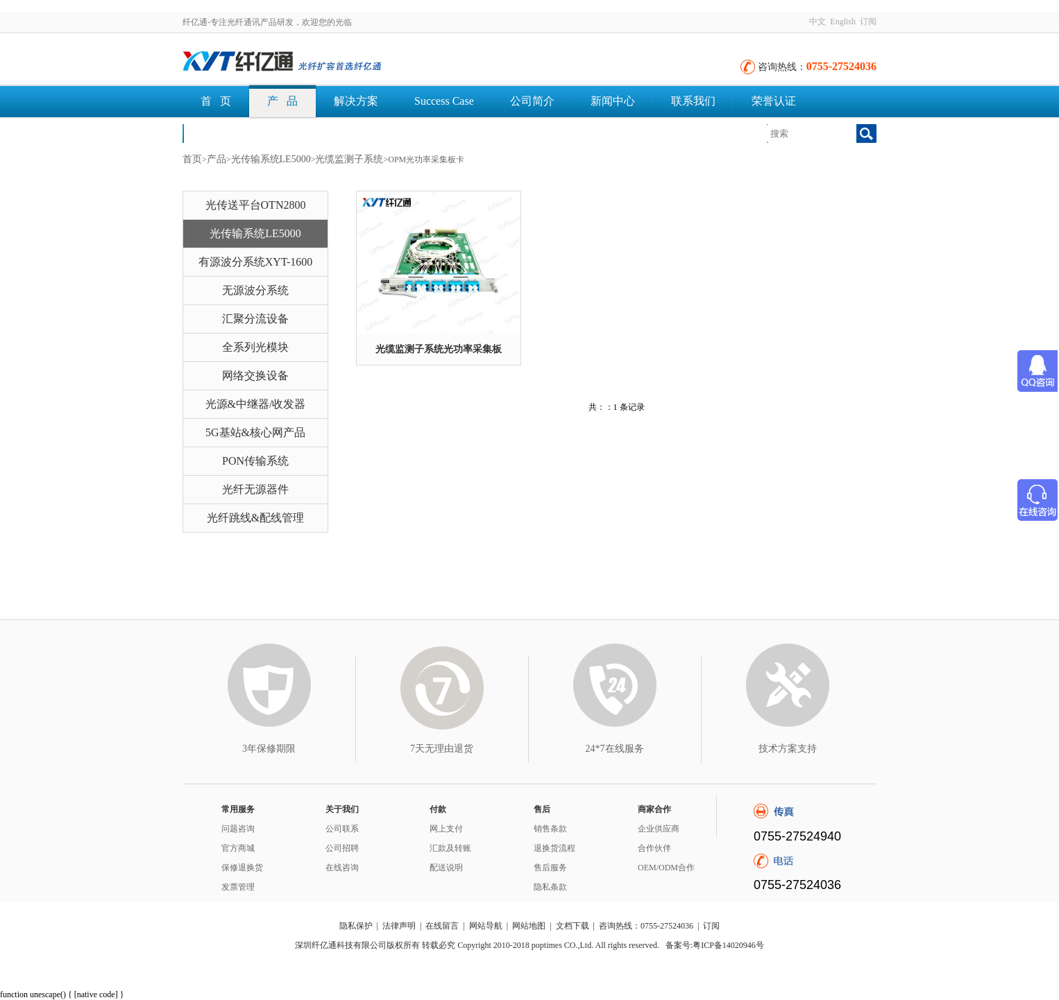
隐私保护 (356, 926)
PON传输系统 (255, 461)
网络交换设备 (255, 375)
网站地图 (528, 926)
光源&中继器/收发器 (255, 404)
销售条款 (550, 829)
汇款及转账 (450, 848)
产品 (216, 159)
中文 (817, 21)
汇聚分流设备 (255, 319)
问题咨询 (238, 829)
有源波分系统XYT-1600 (255, 262)
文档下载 (223, 133)
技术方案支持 (788, 748)
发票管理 (238, 887)
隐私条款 (550, 887)
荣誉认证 (774, 101)
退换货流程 (554, 848)
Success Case (444, 101)
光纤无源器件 (255, 489)
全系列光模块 (255, 347)
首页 (192, 159)
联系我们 (693, 101)
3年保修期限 (269, 748)
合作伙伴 (654, 848)
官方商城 (238, 848)
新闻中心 (613, 101)
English (843, 21)
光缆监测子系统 (349, 159)
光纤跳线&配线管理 (255, 518)
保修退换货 (242, 867)
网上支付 (446, 829)
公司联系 (342, 829)
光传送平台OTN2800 (255, 205)
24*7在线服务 (615, 748)
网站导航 (485, 926)
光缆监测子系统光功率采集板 (438, 349)
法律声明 (399, 926)
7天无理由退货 (441, 748)
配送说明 (446, 867)
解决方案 (356, 101)
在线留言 (442, 926)
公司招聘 (342, 848)
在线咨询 (342, 867)
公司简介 (532, 101)
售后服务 (550, 867)
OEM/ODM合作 (666, 867)
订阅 (868, 21)
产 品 (282, 101)
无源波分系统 (255, 290)
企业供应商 (658, 829)
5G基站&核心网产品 (255, 432)
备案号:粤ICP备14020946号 (715, 945)
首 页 (216, 101)
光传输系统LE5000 (271, 159)
